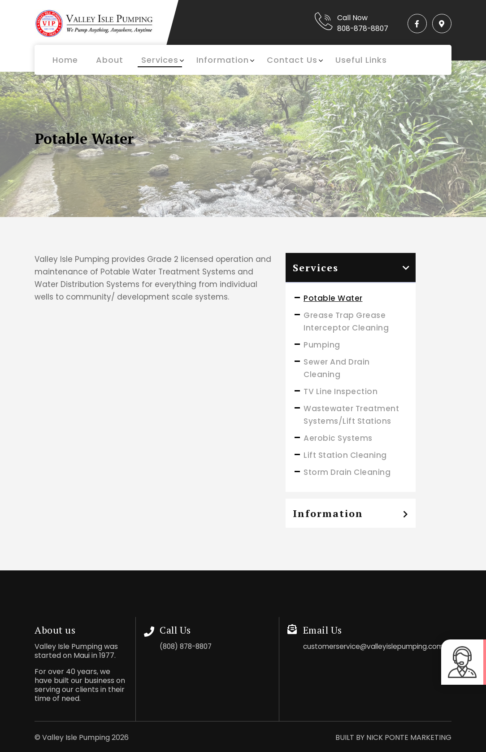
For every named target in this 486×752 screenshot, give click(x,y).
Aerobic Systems (338, 438)
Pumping (322, 344)
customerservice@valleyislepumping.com (377, 646)
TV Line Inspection (341, 391)
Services (159, 59)
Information (222, 59)
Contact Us (292, 59)
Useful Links (361, 59)
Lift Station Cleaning (345, 455)
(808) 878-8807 (188, 646)
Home (65, 59)
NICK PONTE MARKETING (408, 737)
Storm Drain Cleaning (347, 472)
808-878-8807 (358, 28)
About (109, 59)
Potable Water (333, 298)
